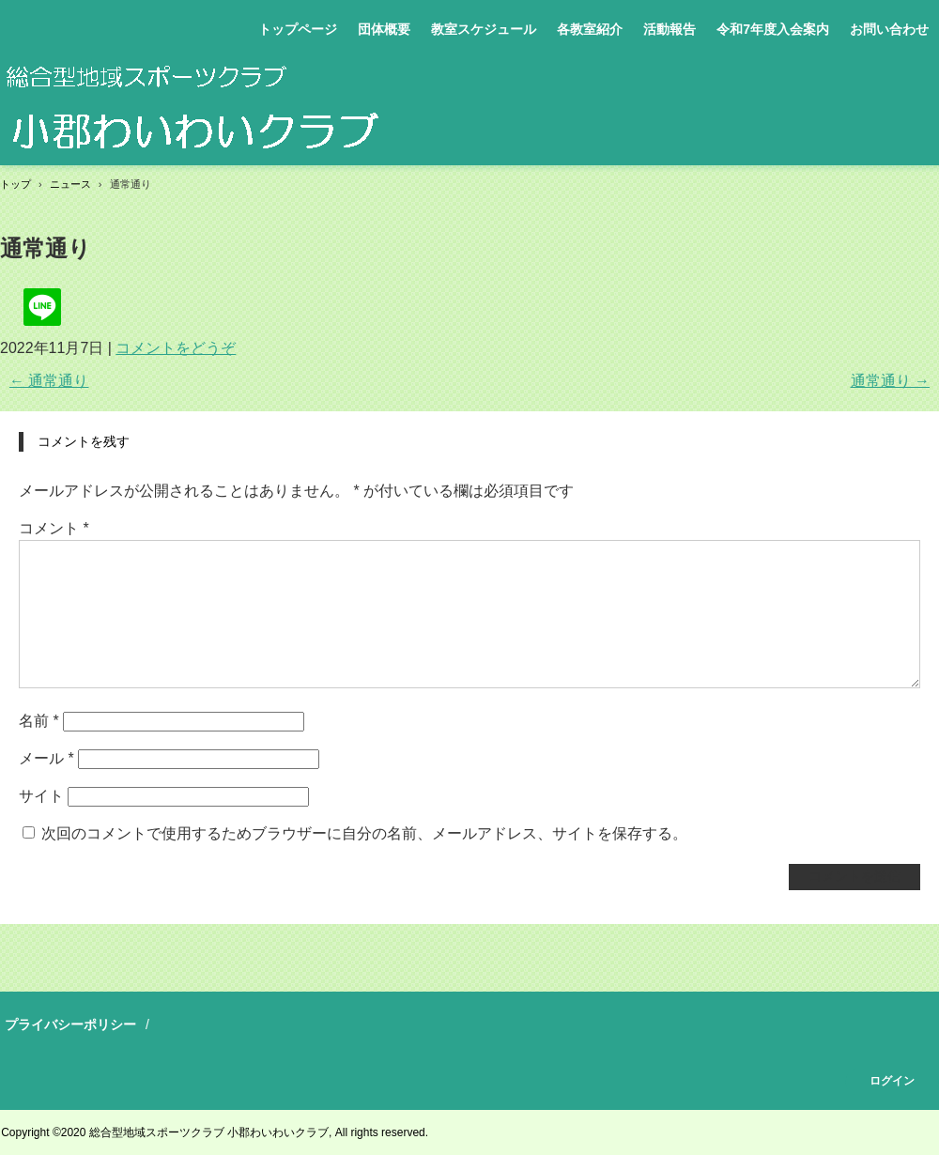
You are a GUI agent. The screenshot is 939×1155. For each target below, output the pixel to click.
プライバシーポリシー (70, 1024)
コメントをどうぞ (175, 348)
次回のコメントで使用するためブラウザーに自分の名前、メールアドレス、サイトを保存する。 (364, 833)
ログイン (892, 1080)
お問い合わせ (889, 29)
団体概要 (384, 29)
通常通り (48, 381)
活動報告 (669, 29)
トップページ (297, 29)
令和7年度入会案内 (772, 29)
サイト (41, 796)
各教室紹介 (590, 29)
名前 (39, 721)
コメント (54, 528)
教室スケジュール (483, 29)
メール (46, 758)
